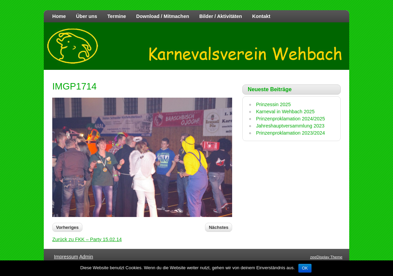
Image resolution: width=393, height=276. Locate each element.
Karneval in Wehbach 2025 (285, 111)
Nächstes (218, 227)
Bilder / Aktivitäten (220, 16)
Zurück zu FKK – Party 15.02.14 (87, 239)
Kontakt (261, 16)
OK (305, 268)
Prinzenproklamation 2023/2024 (290, 133)
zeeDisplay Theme (326, 257)
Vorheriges (67, 227)
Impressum (66, 256)
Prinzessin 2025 (273, 104)
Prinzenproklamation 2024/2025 (290, 118)
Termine (116, 16)
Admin (86, 256)
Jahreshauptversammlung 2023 (290, 126)
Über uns (86, 16)
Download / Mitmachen (162, 16)
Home (59, 16)
